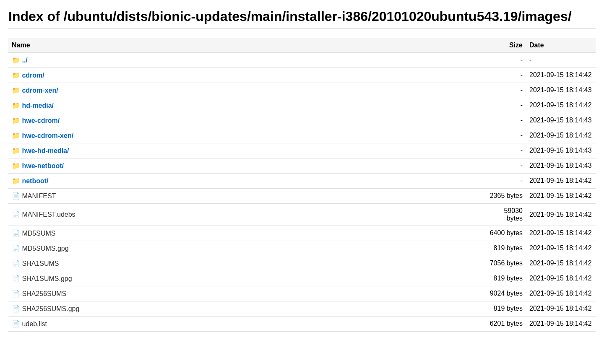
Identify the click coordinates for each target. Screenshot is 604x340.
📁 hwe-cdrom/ (36, 120)
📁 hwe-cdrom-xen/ (42, 135)
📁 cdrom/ (28, 75)
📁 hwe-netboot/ (38, 165)
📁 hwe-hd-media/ (40, 150)
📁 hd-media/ (33, 105)
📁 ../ (20, 60)
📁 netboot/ (30, 180)
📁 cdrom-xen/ (35, 90)
